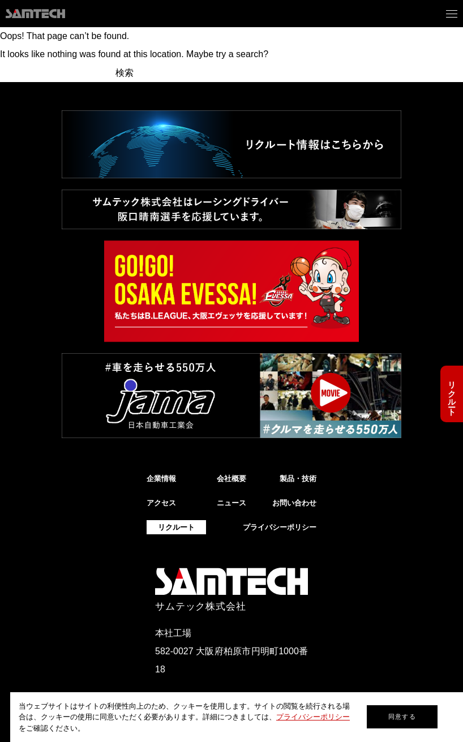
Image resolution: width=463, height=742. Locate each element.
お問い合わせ (294, 503)
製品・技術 (298, 478)
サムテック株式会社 (200, 606)
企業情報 (161, 478)
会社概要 (231, 478)
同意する (401, 716)
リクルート (451, 394)
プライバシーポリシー (313, 717)
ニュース (231, 503)
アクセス (161, 503)
